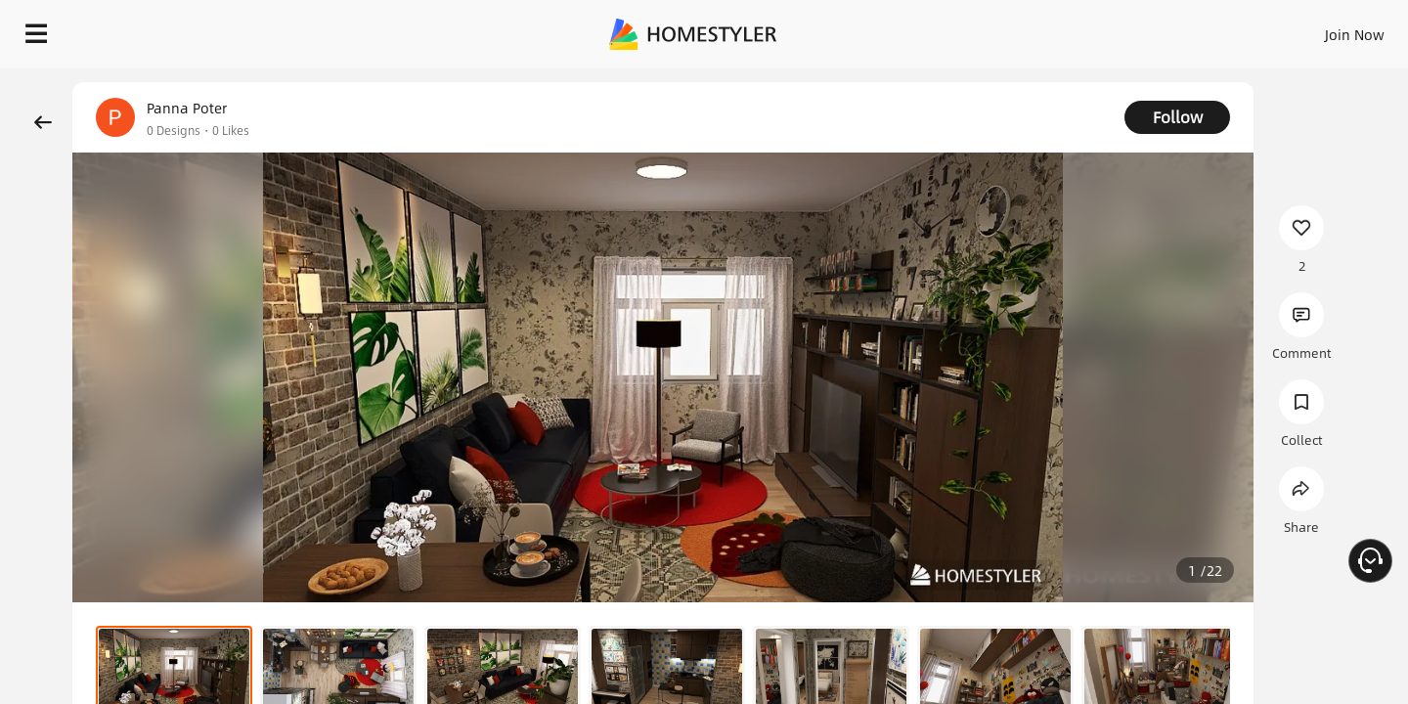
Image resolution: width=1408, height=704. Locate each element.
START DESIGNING (1311, 29)
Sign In (1047, 29)
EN (1187, 29)
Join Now (1119, 29)
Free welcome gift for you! (1001, 82)
